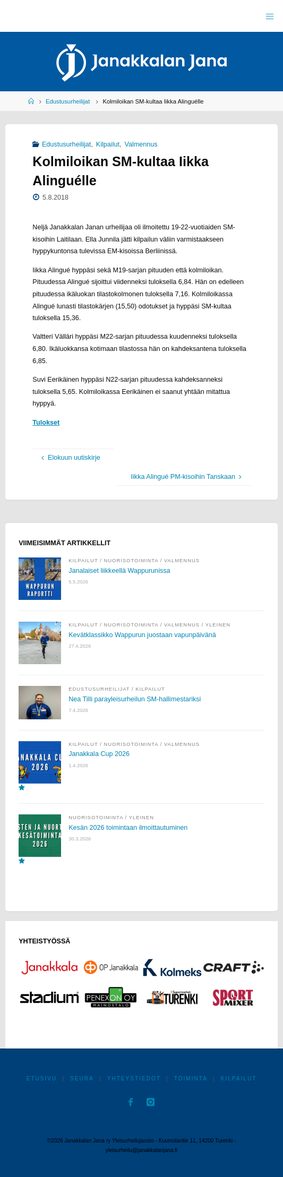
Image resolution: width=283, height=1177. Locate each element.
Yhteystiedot (134, 1078)
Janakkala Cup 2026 (99, 754)
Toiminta (191, 1078)
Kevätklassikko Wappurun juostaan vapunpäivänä (142, 635)
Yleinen (217, 625)
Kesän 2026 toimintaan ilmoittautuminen (127, 827)
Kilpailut (107, 144)
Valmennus (140, 144)
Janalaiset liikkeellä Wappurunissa (119, 570)
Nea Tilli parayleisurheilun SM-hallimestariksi (134, 699)
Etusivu (42, 1078)
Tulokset (45, 422)
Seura (82, 1078)
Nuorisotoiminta (131, 560)
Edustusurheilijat (68, 101)
